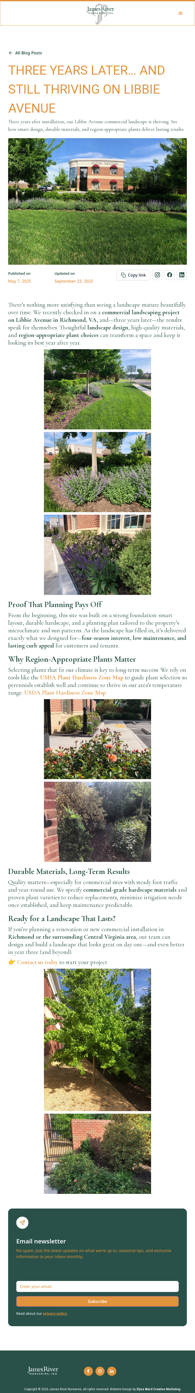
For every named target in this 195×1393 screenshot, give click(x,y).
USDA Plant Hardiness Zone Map (65, 692)
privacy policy (55, 1313)
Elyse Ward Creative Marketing (158, 1389)
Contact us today (37, 962)
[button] (181, 13)
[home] (100, 13)
